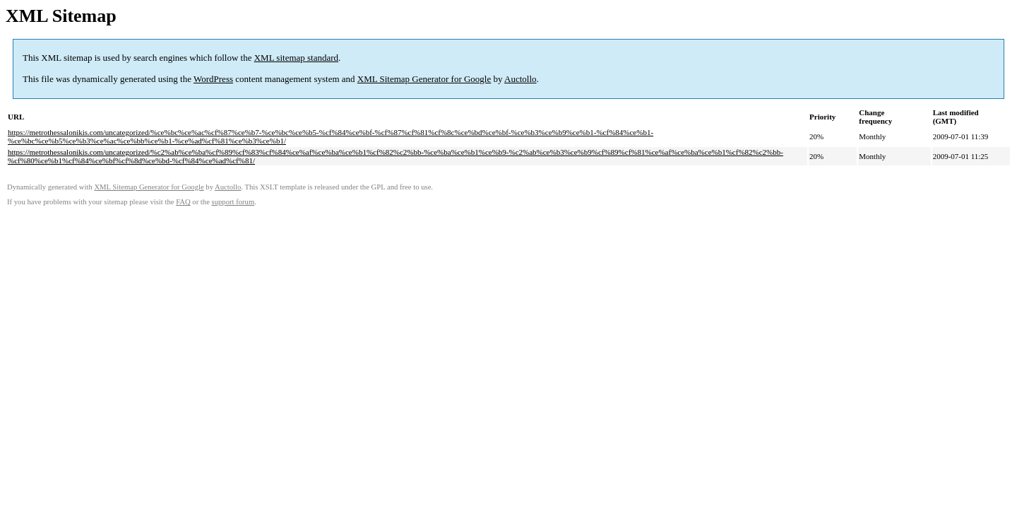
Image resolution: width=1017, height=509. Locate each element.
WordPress (213, 79)
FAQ (183, 202)
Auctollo (520, 79)
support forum (233, 202)
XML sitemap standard (296, 57)
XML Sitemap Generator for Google (424, 79)
